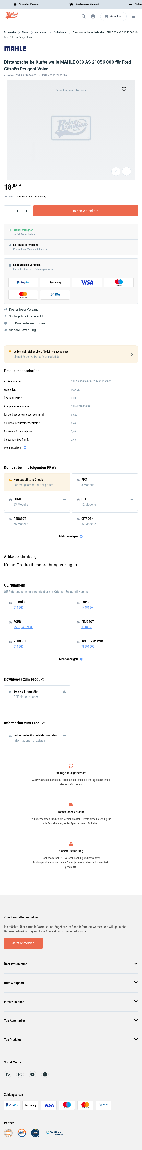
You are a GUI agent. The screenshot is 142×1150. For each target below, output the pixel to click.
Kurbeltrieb (41, 32)
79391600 (87, 647)
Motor (25, 32)
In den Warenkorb (85, 211)
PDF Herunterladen (26, 697)
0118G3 (19, 607)
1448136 (87, 607)
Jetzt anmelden (23, 943)
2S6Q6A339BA (23, 627)
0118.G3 (86, 627)
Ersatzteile (10, 32)
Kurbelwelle (60, 32)
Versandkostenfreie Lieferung (31, 196)
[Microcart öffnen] (113, 16)
